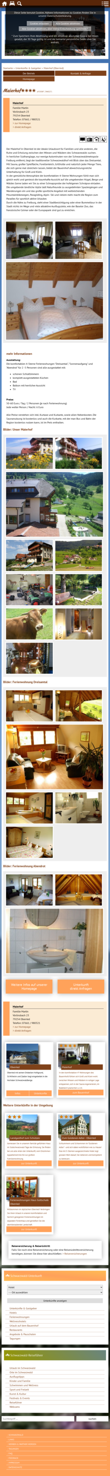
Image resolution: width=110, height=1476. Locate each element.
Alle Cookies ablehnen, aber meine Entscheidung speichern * (55, 28)
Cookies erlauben (39, 23)
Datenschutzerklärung (59, 15)
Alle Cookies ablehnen (68, 23)
